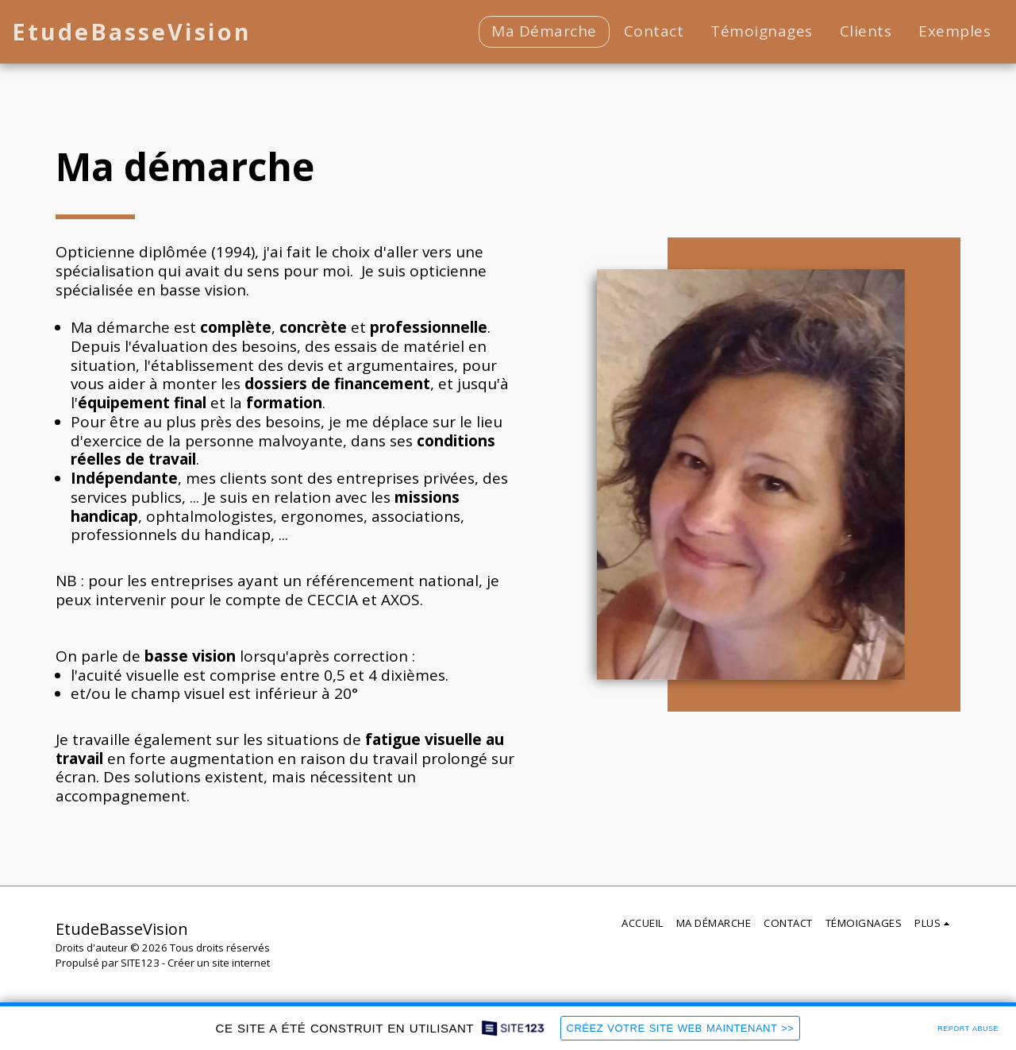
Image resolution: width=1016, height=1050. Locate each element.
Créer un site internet (218, 962)
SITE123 (140, 962)
